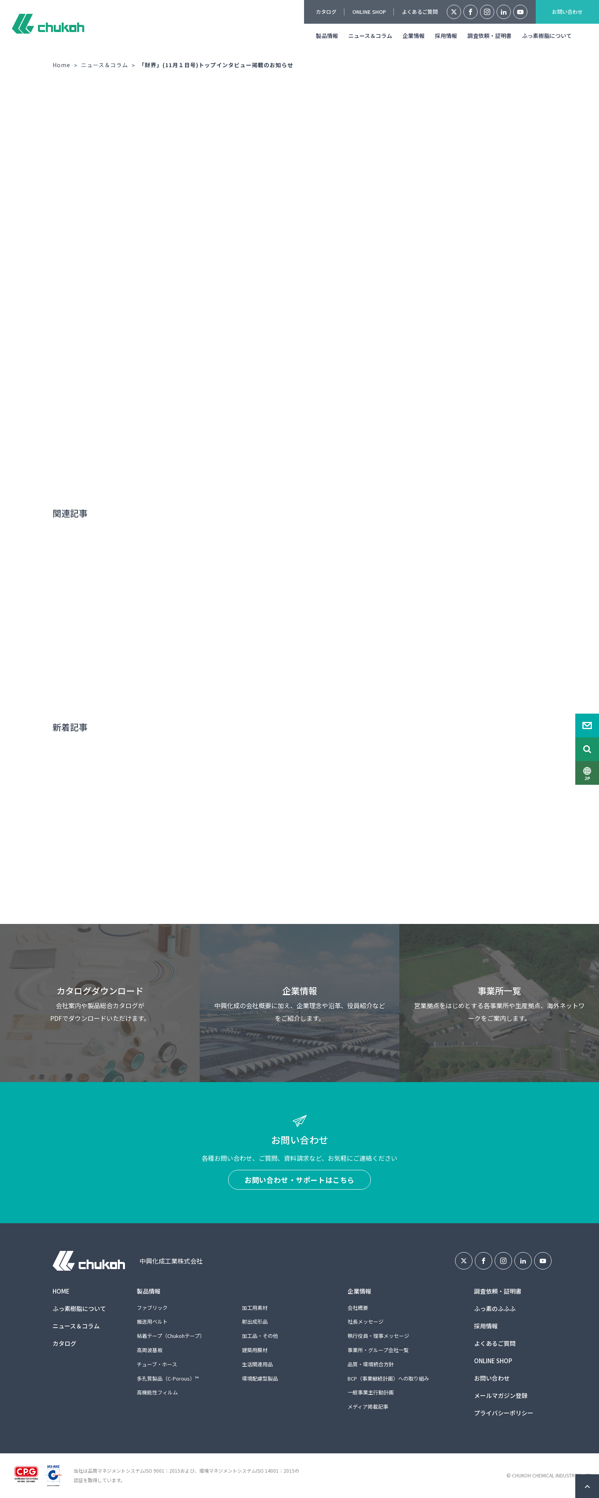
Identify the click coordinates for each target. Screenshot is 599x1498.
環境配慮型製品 (260, 1378)
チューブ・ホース (157, 1364)
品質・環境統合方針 (371, 1364)
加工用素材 (255, 1307)
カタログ (326, 11)
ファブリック (152, 1307)
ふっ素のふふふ (495, 1308)
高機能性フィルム (157, 1392)
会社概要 (358, 1307)
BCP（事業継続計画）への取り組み (388, 1378)
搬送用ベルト (152, 1321)
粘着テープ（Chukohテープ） (171, 1335)
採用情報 (446, 36)
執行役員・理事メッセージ (378, 1335)
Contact (587, 725)
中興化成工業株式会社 (48, 24)
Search (587, 749)
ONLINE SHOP (369, 11)
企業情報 (413, 36)
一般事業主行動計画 (371, 1392)
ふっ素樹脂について (547, 36)
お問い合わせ (567, 11)
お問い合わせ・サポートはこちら (299, 1180)
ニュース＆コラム (370, 36)
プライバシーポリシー (503, 1413)
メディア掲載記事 (368, 1406)
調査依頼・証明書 (489, 36)
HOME (61, 1291)
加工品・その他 (260, 1335)
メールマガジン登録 (500, 1395)
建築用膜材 (255, 1350)
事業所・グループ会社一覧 (378, 1350)
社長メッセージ (366, 1321)
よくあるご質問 (420, 11)
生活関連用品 (257, 1364)
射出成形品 (255, 1321)
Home (61, 65)
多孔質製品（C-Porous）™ (167, 1378)
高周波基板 (150, 1350)
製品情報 (327, 36)
